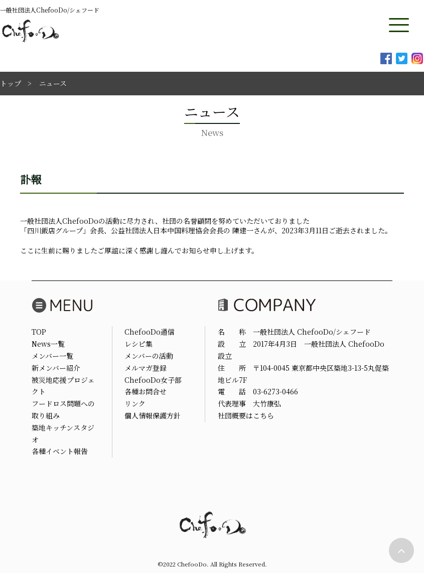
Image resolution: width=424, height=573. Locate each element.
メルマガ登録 (145, 368)
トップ (10, 83)
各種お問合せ (145, 391)
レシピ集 (138, 344)
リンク (135, 403)
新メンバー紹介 (56, 368)
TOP (39, 332)
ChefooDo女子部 (153, 380)
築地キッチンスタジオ (63, 433)
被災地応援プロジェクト (63, 386)
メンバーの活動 (148, 356)
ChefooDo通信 (149, 332)
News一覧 (48, 344)
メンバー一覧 (52, 356)
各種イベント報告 (60, 451)
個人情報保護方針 (152, 415)
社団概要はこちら (246, 415)
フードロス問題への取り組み (63, 409)
